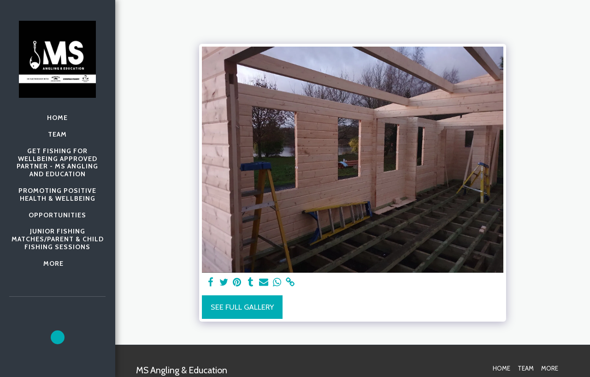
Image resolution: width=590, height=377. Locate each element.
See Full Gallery (242, 306)
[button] (58, 337)
